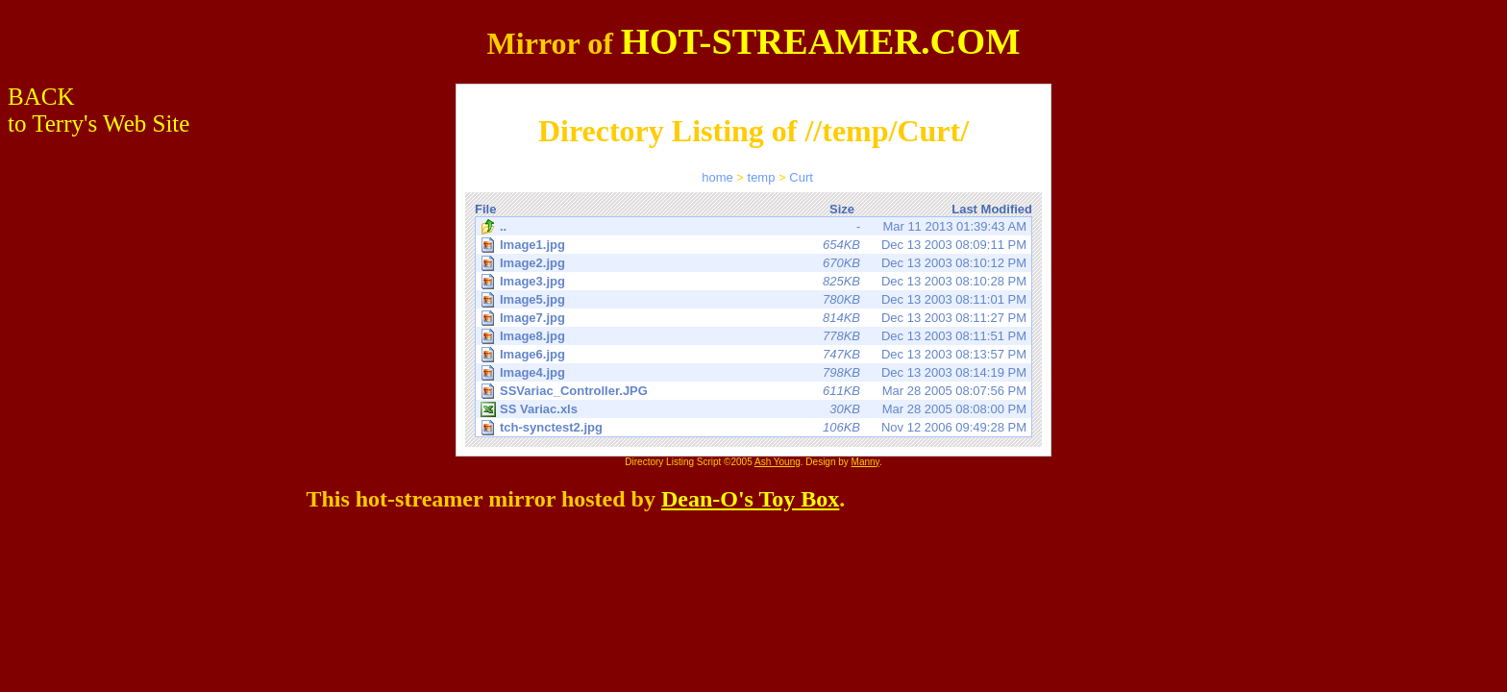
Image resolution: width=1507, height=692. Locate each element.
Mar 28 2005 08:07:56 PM (755, 391)
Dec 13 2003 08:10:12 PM (755, 263)
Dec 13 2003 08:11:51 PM (755, 336)
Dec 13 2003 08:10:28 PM (755, 281)
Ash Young (777, 462)
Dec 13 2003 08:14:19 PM (755, 372)
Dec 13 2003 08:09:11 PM (755, 244)
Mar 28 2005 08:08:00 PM (753, 409)
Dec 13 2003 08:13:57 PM (755, 354)
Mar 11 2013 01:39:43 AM (753, 227)
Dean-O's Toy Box (750, 498)
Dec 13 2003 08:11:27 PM (755, 318)
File (485, 209)
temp (762, 177)
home (717, 177)
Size (841, 209)
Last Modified (991, 209)
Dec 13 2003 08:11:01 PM (755, 299)
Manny (865, 462)
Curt (801, 177)
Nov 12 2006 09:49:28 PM (755, 427)
